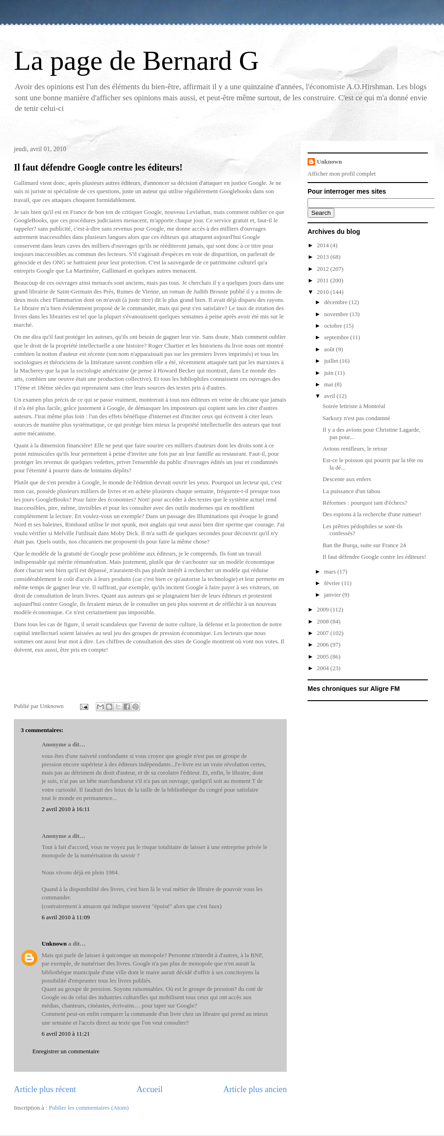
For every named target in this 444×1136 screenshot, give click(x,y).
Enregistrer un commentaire (65, 1051)
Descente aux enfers (346, 479)
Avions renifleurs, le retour (354, 448)
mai (329, 384)
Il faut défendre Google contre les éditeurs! (98, 167)
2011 (323, 280)
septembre (337, 337)
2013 (323, 256)
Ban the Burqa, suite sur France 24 (364, 545)
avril (330, 395)
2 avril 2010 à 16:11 (66, 809)
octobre (334, 325)
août (330, 349)
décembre (336, 302)
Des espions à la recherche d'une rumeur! (371, 514)
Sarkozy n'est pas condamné (356, 418)
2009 (323, 609)
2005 (323, 656)
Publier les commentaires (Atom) (89, 1107)
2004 (323, 668)
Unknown (54, 943)
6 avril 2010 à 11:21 (66, 1033)
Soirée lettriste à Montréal (353, 406)
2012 (323, 268)
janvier (333, 594)
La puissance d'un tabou (351, 491)
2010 (323, 291)
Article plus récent (45, 1089)
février (333, 583)
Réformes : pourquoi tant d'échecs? (364, 502)
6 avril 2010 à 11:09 (66, 917)
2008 (323, 621)
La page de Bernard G (136, 60)
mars (331, 571)
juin (329, 372)
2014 (323, 245)
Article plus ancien (255, 1089)
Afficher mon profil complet (342, 173)
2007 (323, 632)
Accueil (149, 1089)
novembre (337, 314)
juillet (332, 360)
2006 (323, 644)
